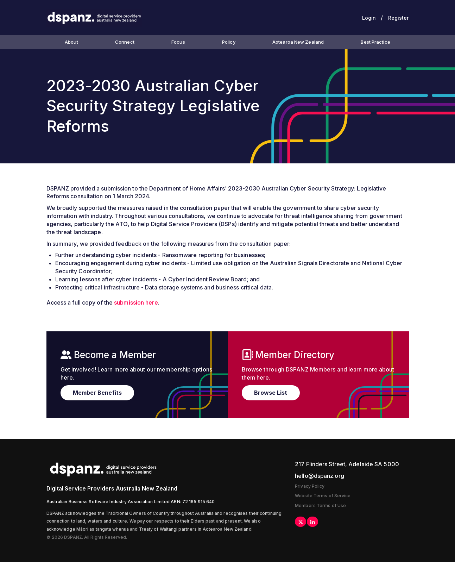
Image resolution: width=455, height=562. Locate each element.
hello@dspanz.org (319, 475)
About (71, 42)
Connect (124, 42)
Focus (178, 42)
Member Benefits (97, 392)
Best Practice (375, 42)
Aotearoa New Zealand (298, 42)
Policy (228, 42)
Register (398, 18)
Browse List (270, 392)
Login (369, 18)
